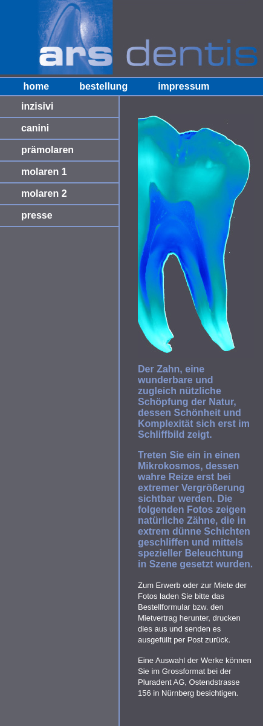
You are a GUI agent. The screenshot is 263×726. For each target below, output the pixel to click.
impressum (183, 86)
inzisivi (37, 106)
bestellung (103, 86)
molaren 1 (44, 172)
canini (35, 128)
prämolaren (47, 150)
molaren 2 (44, 193)
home (36, 86)
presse (37, 215)
